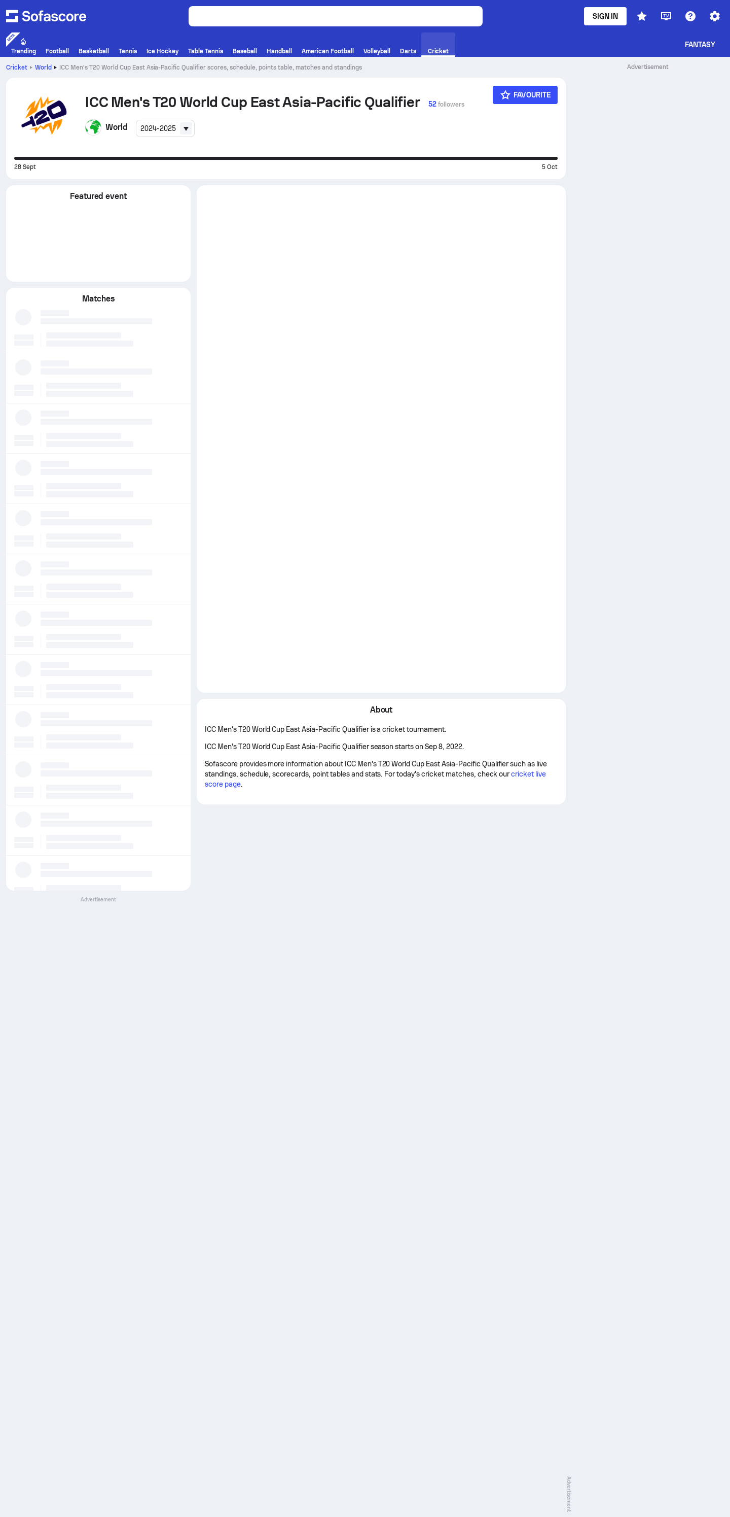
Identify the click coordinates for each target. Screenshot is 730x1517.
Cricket (16, 67)
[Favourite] (525, 95)
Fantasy (700, 45)
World (43, 67)
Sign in (605, 16)
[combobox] (165, 128)
